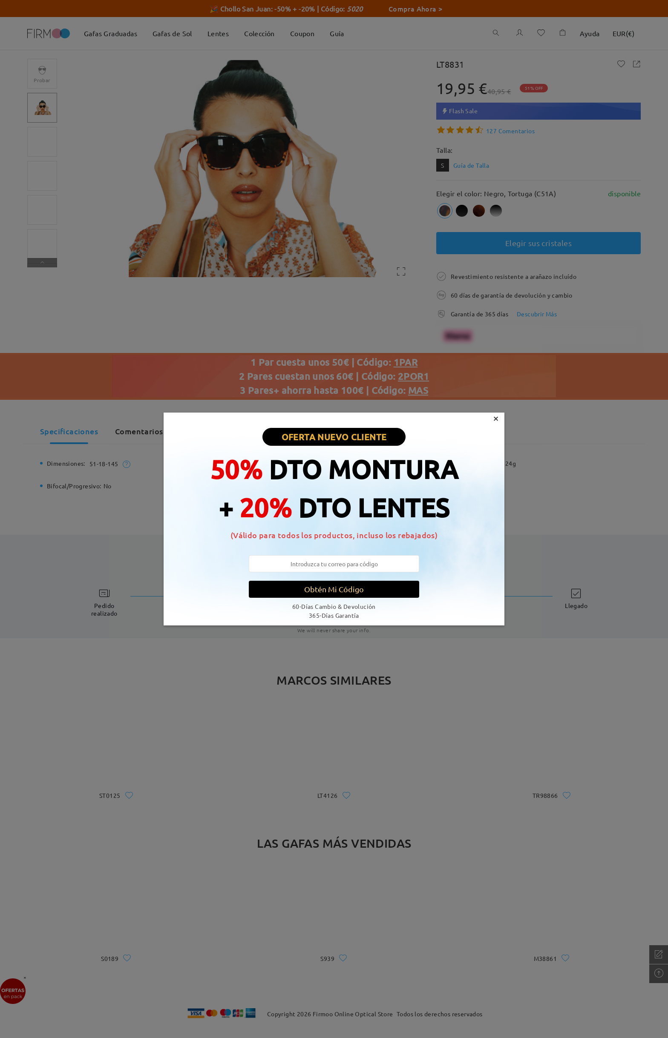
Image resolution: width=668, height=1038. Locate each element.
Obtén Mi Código (334, 589)
